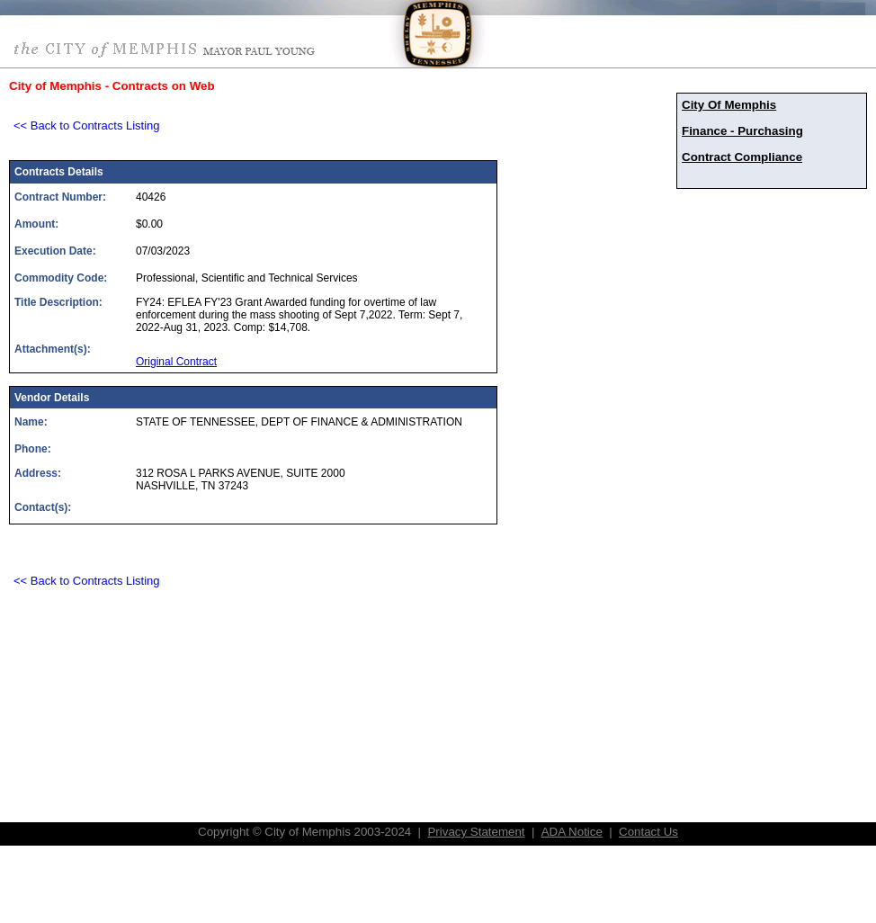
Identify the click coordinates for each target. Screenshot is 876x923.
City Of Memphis (729, 105)
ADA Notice (572, 831)
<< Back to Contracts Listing (86, 125)
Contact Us (648, 831)
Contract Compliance (742, 157)
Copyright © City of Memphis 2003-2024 (304, 831)
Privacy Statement (475, 831)
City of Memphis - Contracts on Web (112, 86)
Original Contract (176, 361)
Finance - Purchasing (742, 131)
